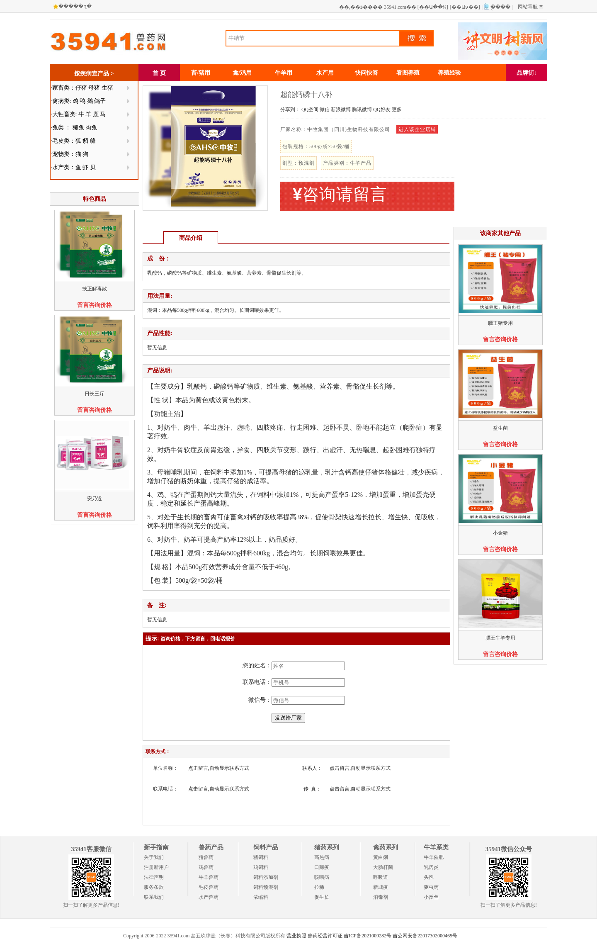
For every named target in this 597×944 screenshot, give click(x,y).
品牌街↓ (527, 73)
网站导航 (530, 7)
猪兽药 (206, 857)
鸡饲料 (260, 867)
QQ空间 (309, 109)
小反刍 (431, 897)
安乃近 (94, 498)
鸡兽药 (206, 867)
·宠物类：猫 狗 (69, 154)
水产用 (325, 73)
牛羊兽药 (208, 877)
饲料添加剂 (265, 877)
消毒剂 (380, 897)
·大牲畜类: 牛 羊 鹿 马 (78, 114)
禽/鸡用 (242, 73)
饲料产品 (265, 847)
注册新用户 (156, 867)
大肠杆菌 (383, 867)
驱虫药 (431, 887)
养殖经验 (449, 73)
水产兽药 (208, 897)
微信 (325, 109)
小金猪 (500, 533)
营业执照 (296, 936)
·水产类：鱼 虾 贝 (73, 167)
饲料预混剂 (265, 887)
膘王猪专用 (500, 323)
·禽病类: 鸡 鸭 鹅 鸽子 (78, 101)
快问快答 (366, 73)
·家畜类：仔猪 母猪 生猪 (82, 88)
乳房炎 (431, 867)
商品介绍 (190, 238)
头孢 (429, 877)
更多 (397, 109)
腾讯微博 (362, 109)
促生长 (321, 897)
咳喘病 (321, 877)
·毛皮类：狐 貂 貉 (73, 141)
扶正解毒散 (94, 289)
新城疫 (380, 887)
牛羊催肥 (434, 857)
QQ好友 (381, 109)
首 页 (159, 73)
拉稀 (319, 887)
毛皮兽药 (208, 887)
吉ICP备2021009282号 (367, 936)
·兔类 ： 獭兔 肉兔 (74, 127)
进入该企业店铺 (417, 129)
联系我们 (154, 897)
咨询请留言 (340, 194)
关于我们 (154, 857)
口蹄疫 (321, 867)
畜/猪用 (200, 73)
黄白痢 (380, 857)
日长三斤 (94, 394)
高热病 (321, 857)
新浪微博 (341, 109)
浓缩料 (260, 897)
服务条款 (154, 887)
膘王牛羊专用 (500, 638)
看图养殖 (408, 73)
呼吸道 (380, 877)
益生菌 (500, 428)
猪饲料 (260, 857)
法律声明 (154, 877)
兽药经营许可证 (325, 936)
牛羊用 (283, 73)
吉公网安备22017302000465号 (425, 936)
